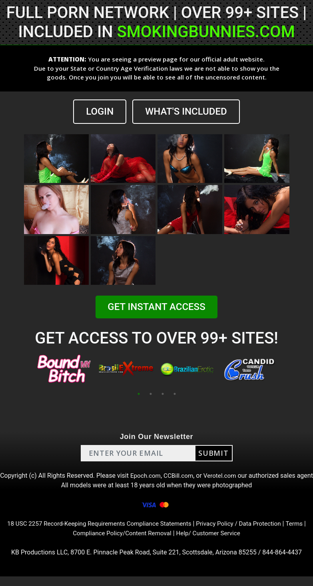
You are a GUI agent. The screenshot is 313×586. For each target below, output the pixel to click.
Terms (303, 533)
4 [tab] (175, 394)
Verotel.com (230, 475)
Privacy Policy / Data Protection (244, 533)
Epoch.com (153, 475)
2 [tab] (151, 394)
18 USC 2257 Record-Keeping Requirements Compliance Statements (98, 533)
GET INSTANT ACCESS (156, 306)
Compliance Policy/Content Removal (122, 542)
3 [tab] (163, 394)
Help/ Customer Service (212, 542)
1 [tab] (139, 394)
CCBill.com (187, 475)
